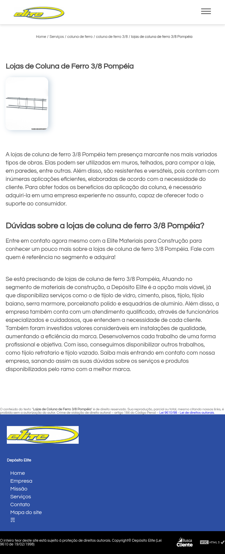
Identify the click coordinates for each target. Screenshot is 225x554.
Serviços (20, 496)
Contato (20, 504)
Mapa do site (26, 512)
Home (17, 473)
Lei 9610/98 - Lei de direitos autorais (186, 412)
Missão (18, 489)
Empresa (21, 481)
